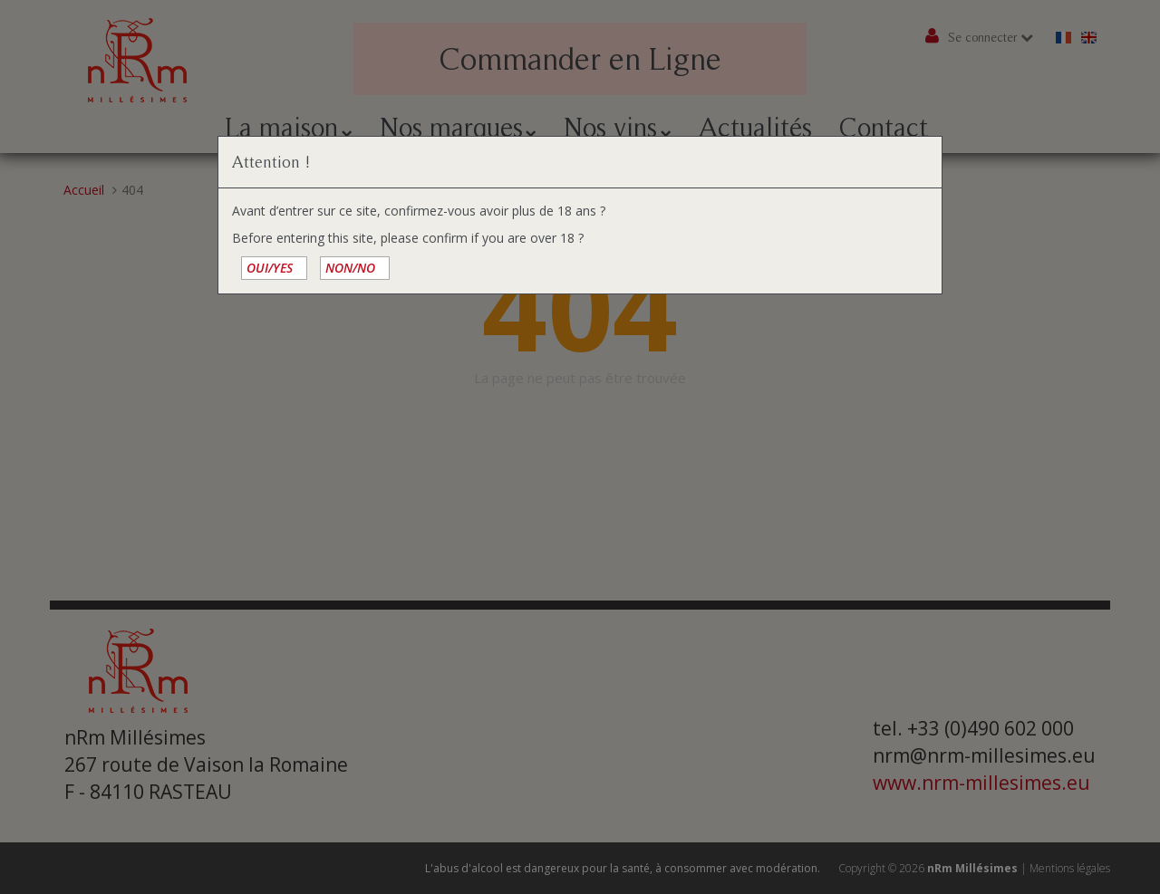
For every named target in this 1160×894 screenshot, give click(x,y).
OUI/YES (269, 267)
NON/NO (350, 267)
